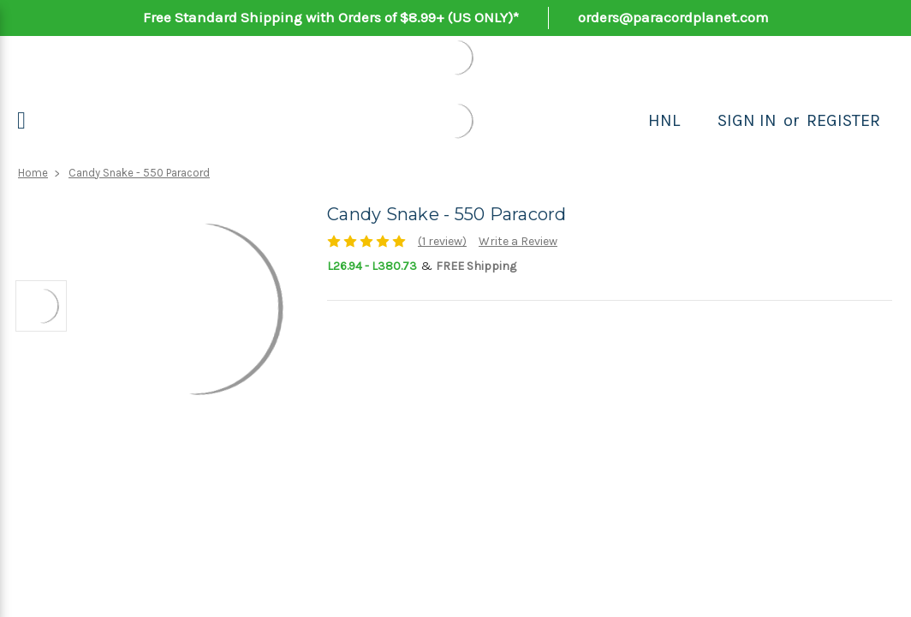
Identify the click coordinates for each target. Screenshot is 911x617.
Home (33, 172)
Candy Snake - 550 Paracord (139, 172)
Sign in (747, 120)
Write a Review (518, 241)
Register (843, 120)
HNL (664, 120)
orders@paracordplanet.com (673, 17)
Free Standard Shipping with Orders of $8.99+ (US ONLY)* (331, 17)
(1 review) (442, 241)
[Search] (698, 121)
